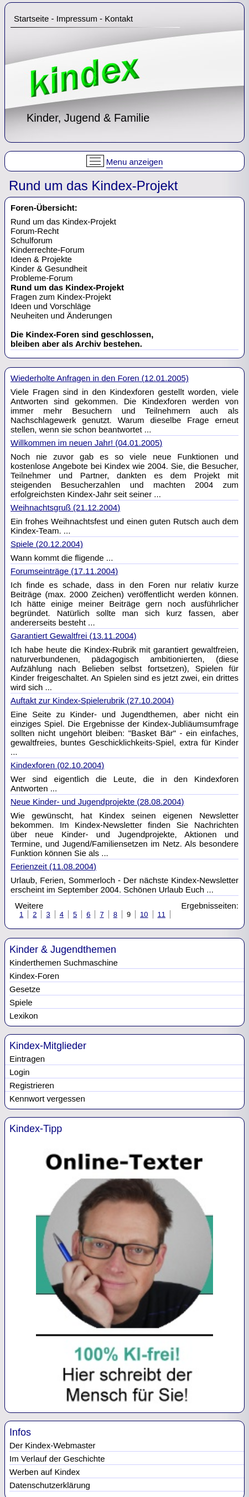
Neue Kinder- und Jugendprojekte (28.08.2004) (97, 801)
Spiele (21, 1002)
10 (144, 914)
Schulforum (32, 240)
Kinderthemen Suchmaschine (63, 962)
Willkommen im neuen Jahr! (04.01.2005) (86, 442)
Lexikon (23, 1015)
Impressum (76, 18)
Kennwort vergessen (47, 1098)
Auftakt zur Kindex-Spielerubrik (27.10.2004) (92, 700)
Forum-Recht (35, 231)
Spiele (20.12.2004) (47, 544)
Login (19, 1072)
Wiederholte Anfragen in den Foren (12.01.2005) (100, 378)
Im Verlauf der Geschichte (57, 1458)
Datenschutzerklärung (49, 1485)
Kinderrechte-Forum (47, 249)
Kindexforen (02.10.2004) (57, 765)
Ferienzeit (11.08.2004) (53, 866)
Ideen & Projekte (41, 259)
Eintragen (27, 1058)
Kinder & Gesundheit (49, 268)
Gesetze (24, 989)
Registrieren (31, 1085)
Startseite (31, 18)
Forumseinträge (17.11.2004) (64, 571)
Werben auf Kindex (44, 1472)
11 (161, 914)
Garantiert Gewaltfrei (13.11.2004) (74, 635)
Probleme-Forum (42, 278)
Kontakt (119, 18)
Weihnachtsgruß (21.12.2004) (65, 507)
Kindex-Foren (34, 975)
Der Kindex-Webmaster (52, 1445)
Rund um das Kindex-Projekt (63, 221)
